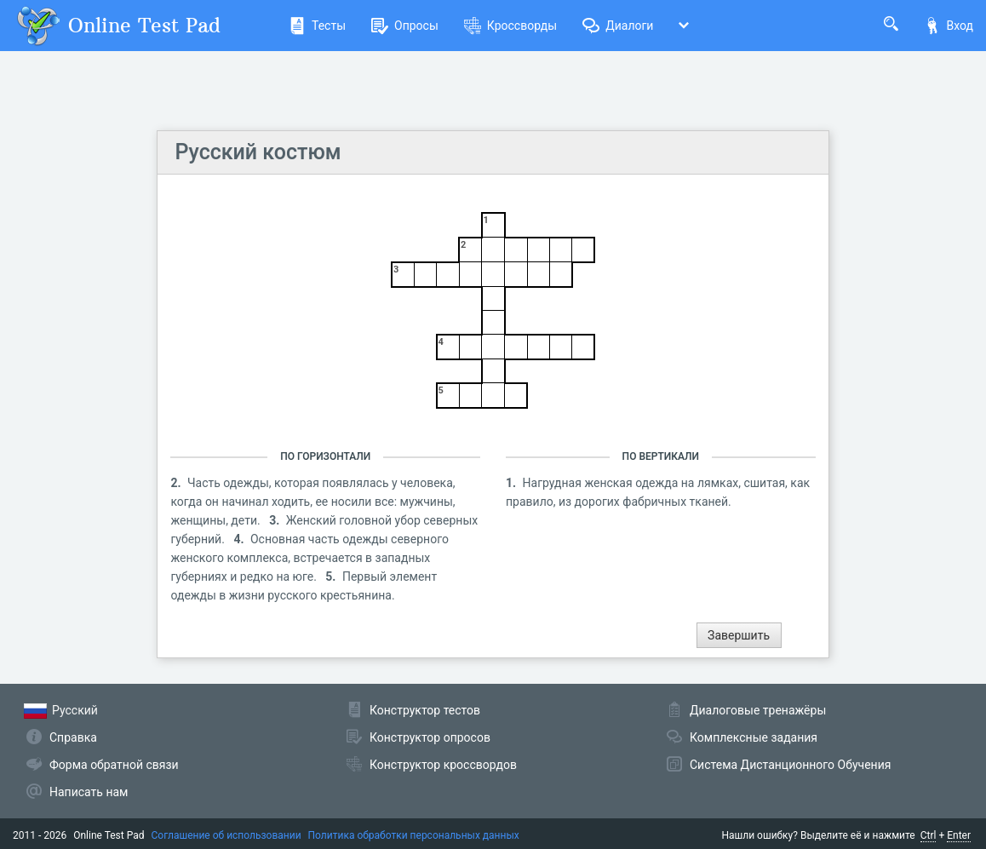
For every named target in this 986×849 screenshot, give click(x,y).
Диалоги (617, 25)
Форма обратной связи (114, 765)
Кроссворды (510, 25)
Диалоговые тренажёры (758, 710)
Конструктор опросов (430, 737)
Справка (73, 737)
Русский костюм (258, 152)
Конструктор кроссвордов (443, 765)
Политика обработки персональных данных (413, 835)
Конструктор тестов (425, 710)
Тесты (317, 25)
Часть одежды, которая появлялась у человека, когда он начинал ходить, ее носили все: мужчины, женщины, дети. (312, 501)
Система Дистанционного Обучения (790, 765)
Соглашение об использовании (226, 835)
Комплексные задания (753, 737)
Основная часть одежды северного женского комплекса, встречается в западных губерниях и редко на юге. (309, 557)
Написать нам (88, 792)
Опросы (405, 25)
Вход (948, 25)
